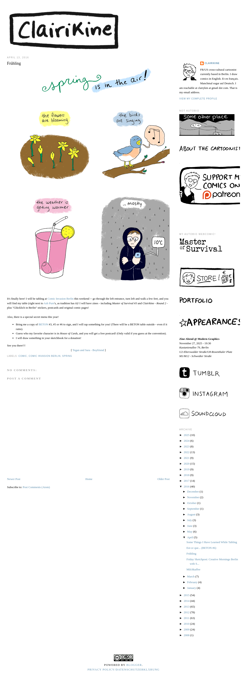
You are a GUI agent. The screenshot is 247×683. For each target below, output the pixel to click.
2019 (187, 469)
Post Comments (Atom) (36, 487)
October (192, 503)
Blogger (134, 665)
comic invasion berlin (45, 356)
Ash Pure (49, 303)
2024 (187, 440)
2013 (187, 606)
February (192, 582)
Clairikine (212, 63)
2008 (187, 635)
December (193, 491)
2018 (187, 475)
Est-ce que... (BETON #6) (201, 547)
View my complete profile (198, 98)
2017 (187, 480)
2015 (187, 595)
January (192, 588)
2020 (187, 463)
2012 (187, 612)
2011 (187, 618)
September (193, 508)
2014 (187, 600)
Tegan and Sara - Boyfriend (88, 350)
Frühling (191, 553)
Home (89, 479)
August (191, 514)
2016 (187, 486)
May (190, 531)
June (190, 525)
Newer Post (13, 479)
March (191, 576)
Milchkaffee (193, 569)
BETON (44, 324)
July (190, 520)
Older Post (164, 479)
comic (22, 356)
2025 (187, 435)
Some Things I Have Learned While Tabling (211, 542)
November (193, 497)
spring (67, 356)
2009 (187, 629)
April (190, 537)
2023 (187, 446)
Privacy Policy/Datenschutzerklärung (123, 669)
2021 (187, 458)
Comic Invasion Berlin (60, 298)
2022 (187, 452)
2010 (187, 623)
